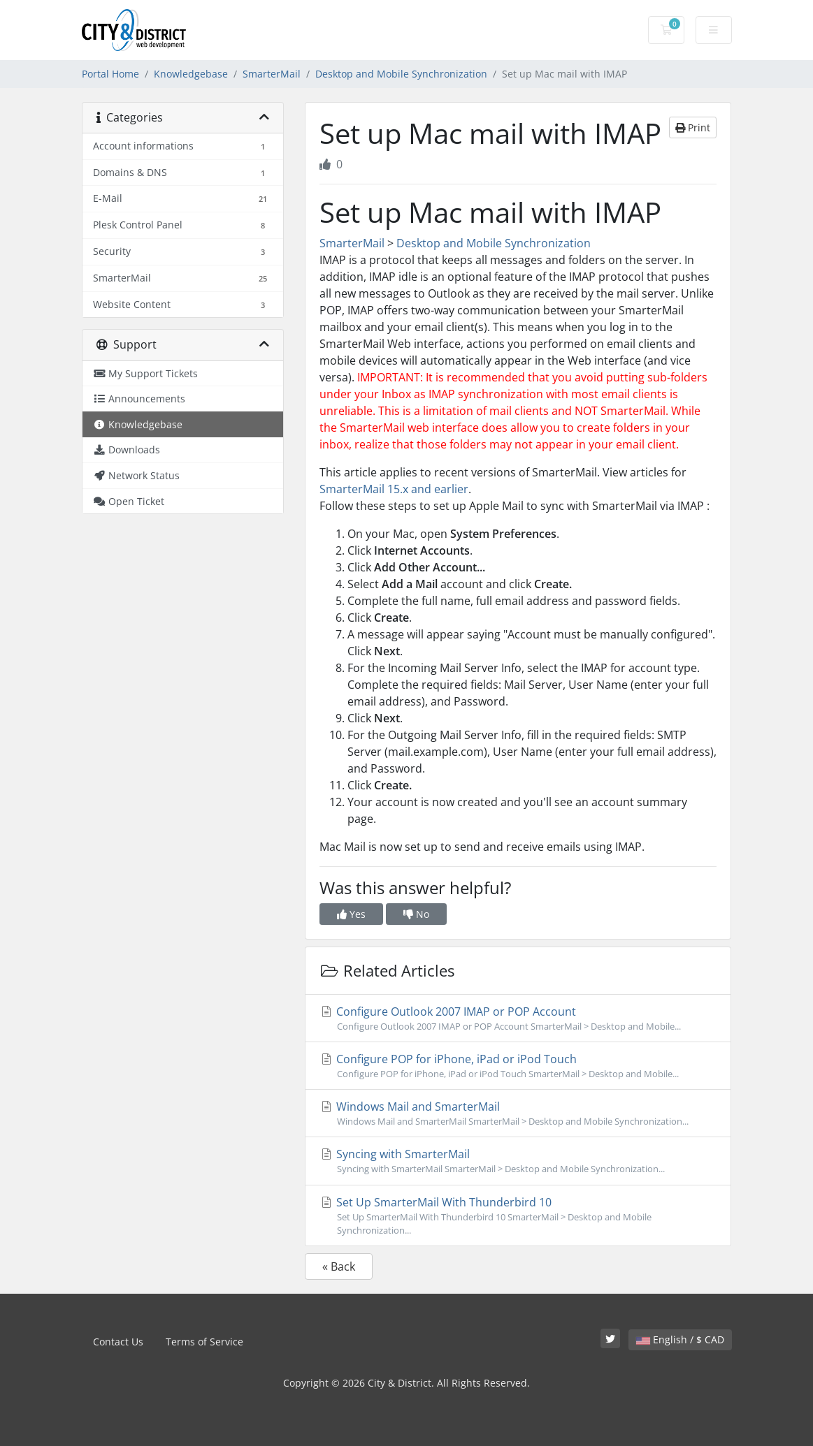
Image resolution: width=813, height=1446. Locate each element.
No (416, 914)
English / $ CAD (680, 1339)
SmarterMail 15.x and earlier (393, 489)
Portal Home (110, 73)
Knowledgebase (191, 73)
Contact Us (118, 1341)
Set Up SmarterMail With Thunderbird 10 (518, 1216)
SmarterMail (272, 73)
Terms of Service (204, 1341)
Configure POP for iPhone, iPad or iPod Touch (518, 1066)
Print (692, 127)
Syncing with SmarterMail (518, 1161)
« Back (338, 1266)
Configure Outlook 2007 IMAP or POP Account (518, 1018)
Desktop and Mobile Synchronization (401, 73)
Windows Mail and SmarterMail (518, 1113)
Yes (351, 914)
